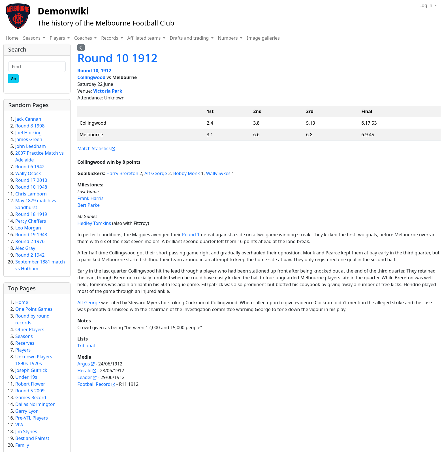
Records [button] (110, 38)
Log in (426, 5)
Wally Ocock (28, 173)
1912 (106, 70)
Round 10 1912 (117, 58)
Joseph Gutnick (31, 370)
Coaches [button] (83, 38)
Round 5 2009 (29, 391)
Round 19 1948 (31, 234)
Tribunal (86, 346)
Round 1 (191, 234)
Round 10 (87, 70)
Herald (84, 370)
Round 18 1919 (31, 214)
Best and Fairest (32, 438)
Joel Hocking (28, 132)
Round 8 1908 (29, 126)
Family (22, 445)
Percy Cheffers (30, 221)
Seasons (24, 336)
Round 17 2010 (31, 180)
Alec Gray (25, 248)
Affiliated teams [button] (144, 38)
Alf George (155, 173)
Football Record (93, 384)
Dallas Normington (35, 404)
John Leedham (30, 146)
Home (12, 38)
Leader (84, 377)
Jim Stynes (26, 431)
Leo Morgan (28, 228)
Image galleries (263, 38)
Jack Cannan (28, 119)
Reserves (24, 343)
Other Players (29, 329)
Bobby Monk (186, 173)
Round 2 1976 (29, 241)
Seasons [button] (32, 38)
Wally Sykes (218, 173)
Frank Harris (90, 198)
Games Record (30, 397)
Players (23, 350)
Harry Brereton (122, 173)
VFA (19, 425)
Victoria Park (107, 91)
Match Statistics (93, 148)
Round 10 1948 (31, 187)
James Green (28, 139)
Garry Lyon (27, 411)
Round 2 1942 (29, 255)
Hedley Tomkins (94, 223)
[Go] (13, 78)
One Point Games (33, 309)
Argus (83, 364)
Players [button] (58, 38)
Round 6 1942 (29, 166)
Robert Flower (30, 384)
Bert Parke (88, 205)
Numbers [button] (228, 38)
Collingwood (91, 77)
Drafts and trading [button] (190, 38)
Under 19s (26, 377)
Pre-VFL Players (31, 418)
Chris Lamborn (31, 194)
